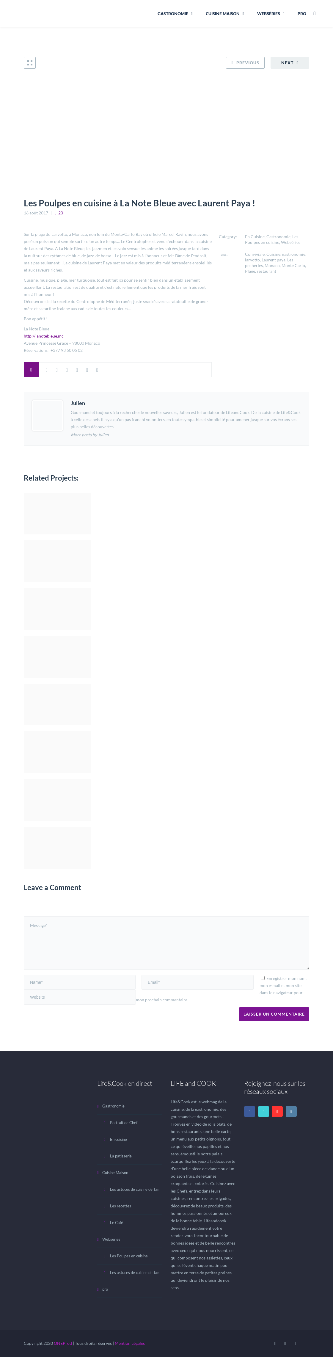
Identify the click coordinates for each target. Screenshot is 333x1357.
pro (302, 13)
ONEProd (63, 1343)
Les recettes (120, 1206)
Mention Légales (130, 1343)
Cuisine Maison (223, 13)
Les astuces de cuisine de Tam (135, 1189)
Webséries (268, 13)
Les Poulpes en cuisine (129, 1256)
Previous (247, 62)
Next (287, 62)
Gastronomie (173, 13)
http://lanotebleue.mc (44, 335)
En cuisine (118, 1139)
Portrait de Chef (123, 1122)
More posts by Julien (90, 434)
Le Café (116, 1222)
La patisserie (121, 1156)
